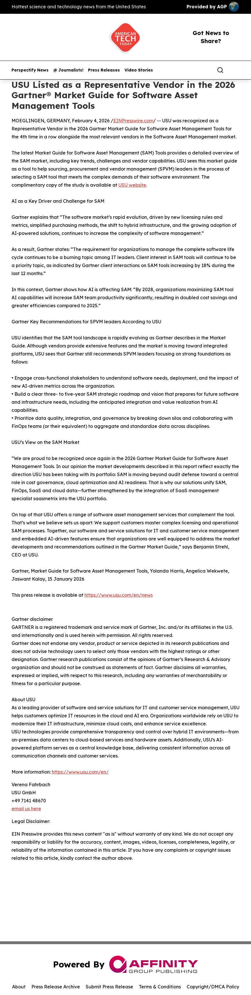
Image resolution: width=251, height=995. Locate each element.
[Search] (220, 70)
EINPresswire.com (133, 120)
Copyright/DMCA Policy (213, 987)
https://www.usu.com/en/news (119, 595)
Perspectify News (30, 70)
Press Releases (104, 70)
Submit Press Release (109, 987)
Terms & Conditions (160, 987)
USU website (132, 185)
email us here (26, 809)
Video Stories (138, 70)
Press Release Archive (55, 987)
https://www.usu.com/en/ (80, 772)
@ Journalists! (68, 70)
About (19, 987)
